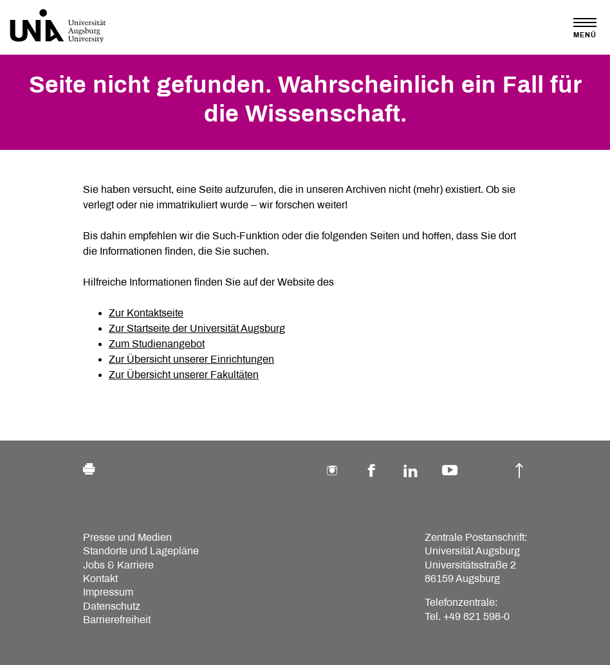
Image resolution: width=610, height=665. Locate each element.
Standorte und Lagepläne (141, 550)
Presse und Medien (127, 537)
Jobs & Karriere (118, 565)
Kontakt (100, 578)
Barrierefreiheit (117, 619)
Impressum (108, 592)
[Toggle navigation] (585, 28)
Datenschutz (111, 606)
